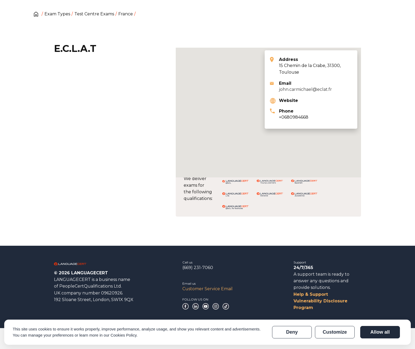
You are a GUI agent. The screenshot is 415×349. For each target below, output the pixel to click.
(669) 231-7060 (197, 267)
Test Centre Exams (94, 13)
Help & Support (311, 294)
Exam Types (57, 13)
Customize (335, 332)
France (125, 13)
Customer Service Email (207, 288)
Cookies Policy (124, 335)
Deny (292, 332)
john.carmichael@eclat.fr (305, 89)
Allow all (380, 332)
